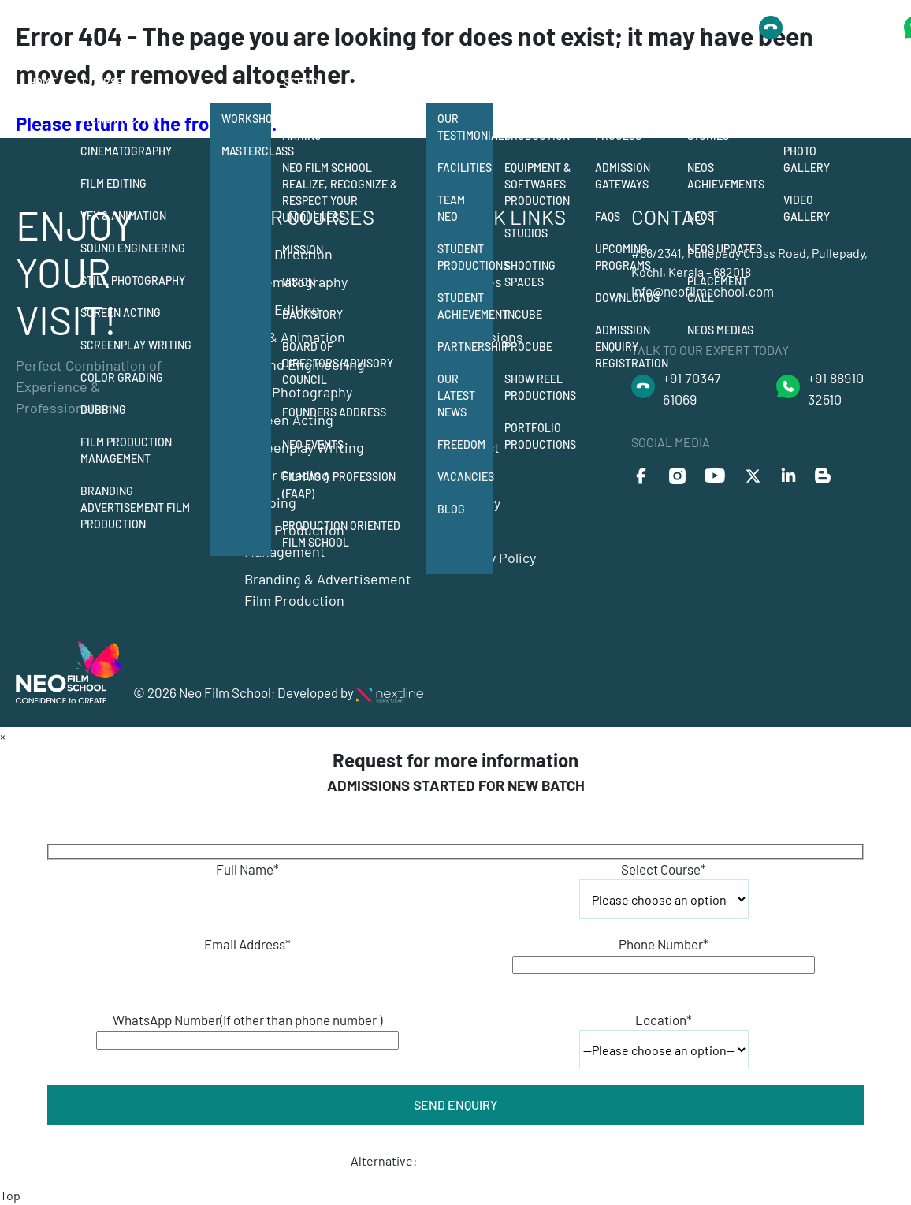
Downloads (627, 297)
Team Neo (451, 208)
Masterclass (246, 151)
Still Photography (132, 280)
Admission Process (622, 127)
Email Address (247, 944)
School (304, 82)
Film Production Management (126, 450)
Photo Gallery (806, 159)
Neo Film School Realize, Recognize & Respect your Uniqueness (339, 192)
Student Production (537, 127)
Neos (700, 216)
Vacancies (465, 476)
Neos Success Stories (725, 127)
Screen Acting (120, 312)
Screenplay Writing (135, 345)
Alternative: (384, 1160)
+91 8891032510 (835, 27)
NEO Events (313, 444)
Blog (451, 509)
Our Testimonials (465, 127)
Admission (624, 82)
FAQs (607, 216)
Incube (523, 314)
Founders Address (334, 412)
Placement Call (717, 289)
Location (663, 1020)
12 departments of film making (346, 127)
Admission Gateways (622, 176)
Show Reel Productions (540, 387)
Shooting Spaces (530, 274)
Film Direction (120, 118)
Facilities (464, 167)
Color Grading (121, 377)
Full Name (247, 869)
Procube (528, 346)
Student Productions (465, 257)
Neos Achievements (725, 176)
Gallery (808, 82)
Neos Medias (720, 330)
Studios (526, 233)
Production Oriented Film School (341, 534)
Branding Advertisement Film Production (135, 507)
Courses (105, 82)
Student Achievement (465, 306)
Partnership (465, 346)
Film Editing (113, 183)
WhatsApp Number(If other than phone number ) (247, 1020)
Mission (302, 249)
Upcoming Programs (623, 257)
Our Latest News (456, 395)
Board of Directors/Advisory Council (337, 363)
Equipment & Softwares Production (537, 184)
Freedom (461, 444)
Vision (298, 282)
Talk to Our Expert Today (648, 27)
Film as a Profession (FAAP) (339, 485)
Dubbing (103, 409)
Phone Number (663, 944)
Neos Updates (724, 249)
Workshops (246, 118)
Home (42, 82)
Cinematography (126, 151)
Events (802, 118)
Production (538, 82)
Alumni (708, 82)
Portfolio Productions (540, 436)
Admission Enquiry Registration (631, 346)
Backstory (312, 314)
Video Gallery (806, 208)
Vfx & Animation (123, 215)
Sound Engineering (132, 248)
